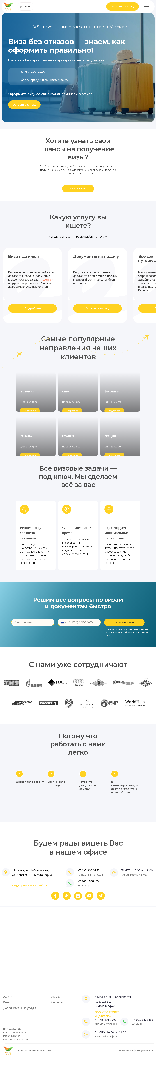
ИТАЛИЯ (68, 472)
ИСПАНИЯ (27, 414)
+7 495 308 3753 (88, 897)
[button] (78, 189)
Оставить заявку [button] (122, 6)
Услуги (25, 6)
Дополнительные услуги (19, 1035)
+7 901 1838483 (88, 908)
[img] (70, 910)
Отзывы (55, 1023)
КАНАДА (26, 472)
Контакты (56, 1029)
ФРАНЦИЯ (111, 414)
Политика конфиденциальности (136, 1077)
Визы (6, 1029)
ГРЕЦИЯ (110, 472)
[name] (32, 649)
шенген (48, 279)
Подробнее (32, 308)
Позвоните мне (124, 649)
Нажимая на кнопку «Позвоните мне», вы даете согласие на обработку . (128, 659)
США (65, 414)
